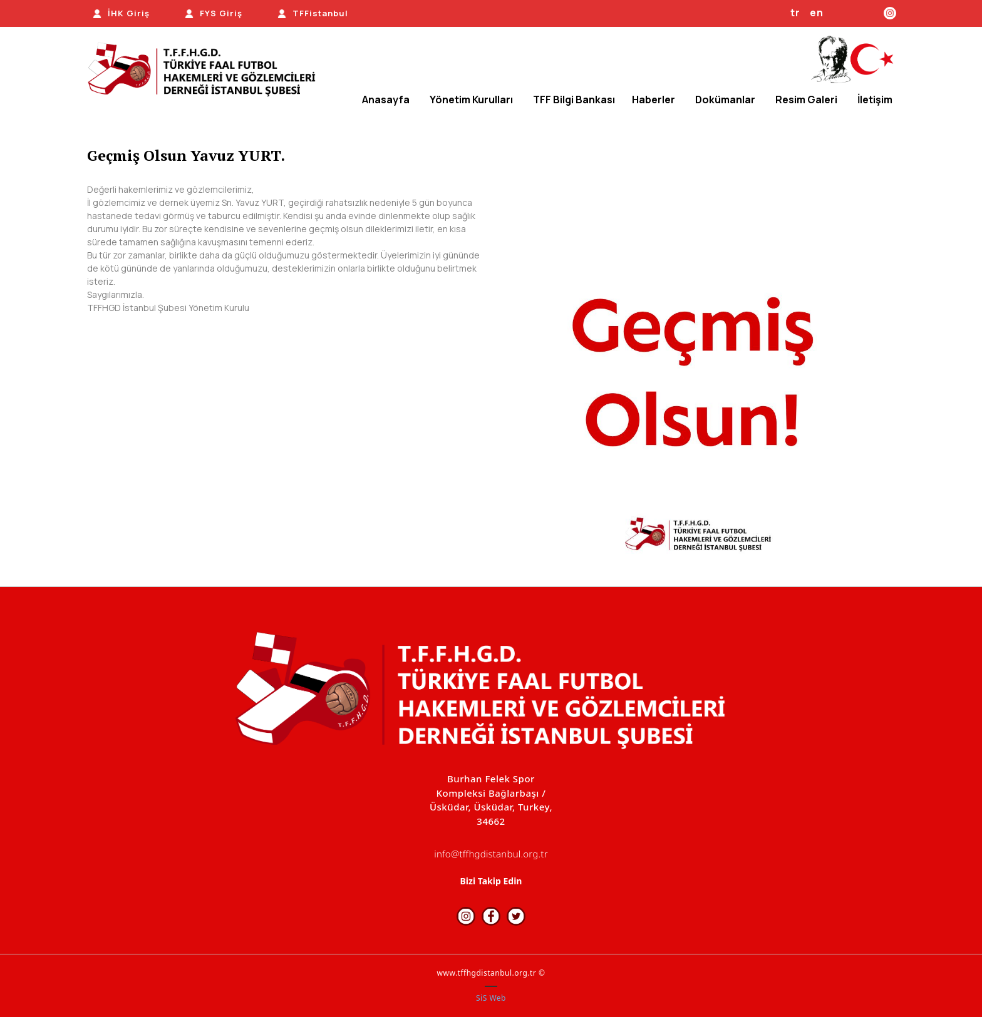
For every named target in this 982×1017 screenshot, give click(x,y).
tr (795, 12)
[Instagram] (890, 12)
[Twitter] (872, 13)
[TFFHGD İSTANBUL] (206, 70)
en (817, 12)
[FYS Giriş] (213, 14)
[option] (699, 378)
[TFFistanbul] (312, 14)
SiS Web (491, 998)
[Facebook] (861, 13)
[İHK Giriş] (121, 14)
